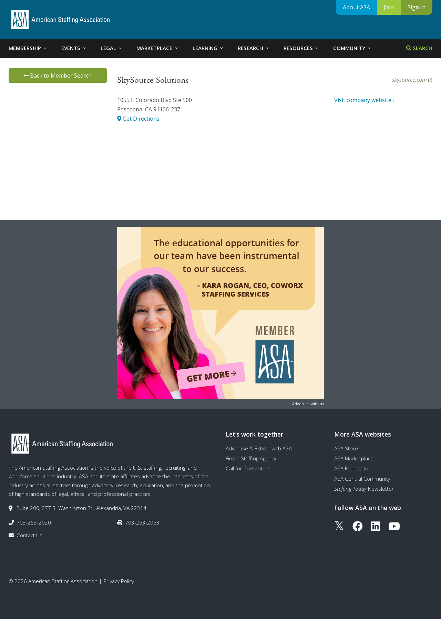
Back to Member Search (58, 75)
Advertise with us (308, 403)
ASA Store (346, 448)
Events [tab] (74, 47)
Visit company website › (364, 100)
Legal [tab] (112, 47)
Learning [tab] (208, 47)
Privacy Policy (118, 581)
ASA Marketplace (353, 458)
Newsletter (364, 488)
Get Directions (138, 118)
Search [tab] (419, 47)
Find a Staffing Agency (251, 458)
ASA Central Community (362, 478)
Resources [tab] (301, 47)
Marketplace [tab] (157, 47)
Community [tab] (352, 47)
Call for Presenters (248, 468)
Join (389, 7)
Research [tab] (254, 47)
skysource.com (412, 79)
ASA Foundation (352, 468)
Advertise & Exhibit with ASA (259, 448)
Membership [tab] (28, 47)
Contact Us (29, 535)
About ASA (356, 7)
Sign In (416, 7)
